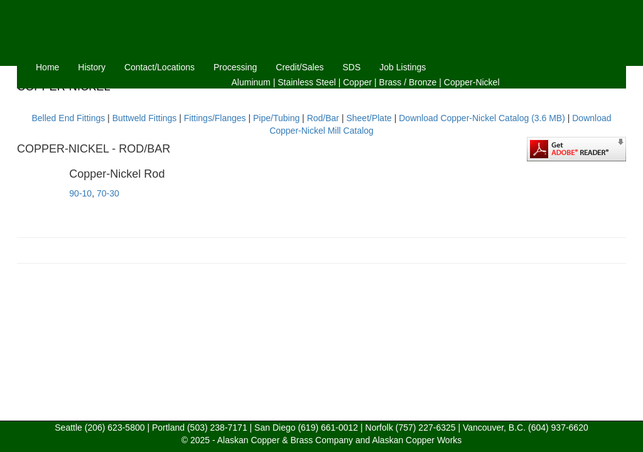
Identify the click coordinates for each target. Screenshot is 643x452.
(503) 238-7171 (217, 427)
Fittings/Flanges (215, 118)
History (91, 67)
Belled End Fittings (68, 118)
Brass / (393, 82)
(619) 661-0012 (328, 427)
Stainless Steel (307, 82)
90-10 (80, 193)
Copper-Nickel (472, 82)
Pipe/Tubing (276, 118)
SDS (352, 67)
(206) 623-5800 (115, 427)
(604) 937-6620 (558, 427)
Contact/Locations (159, 67)
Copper (357, 82)
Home (47, 67)
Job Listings (402, 67)
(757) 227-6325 (426, 427)
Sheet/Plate (368, 118)
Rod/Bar (323, 118)
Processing (235, 67)
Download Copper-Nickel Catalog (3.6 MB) (482, 118)
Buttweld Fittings (144, 118)
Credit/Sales (299, 67)
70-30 (108, 193)
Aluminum (251, 82)
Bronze (422, 82)
